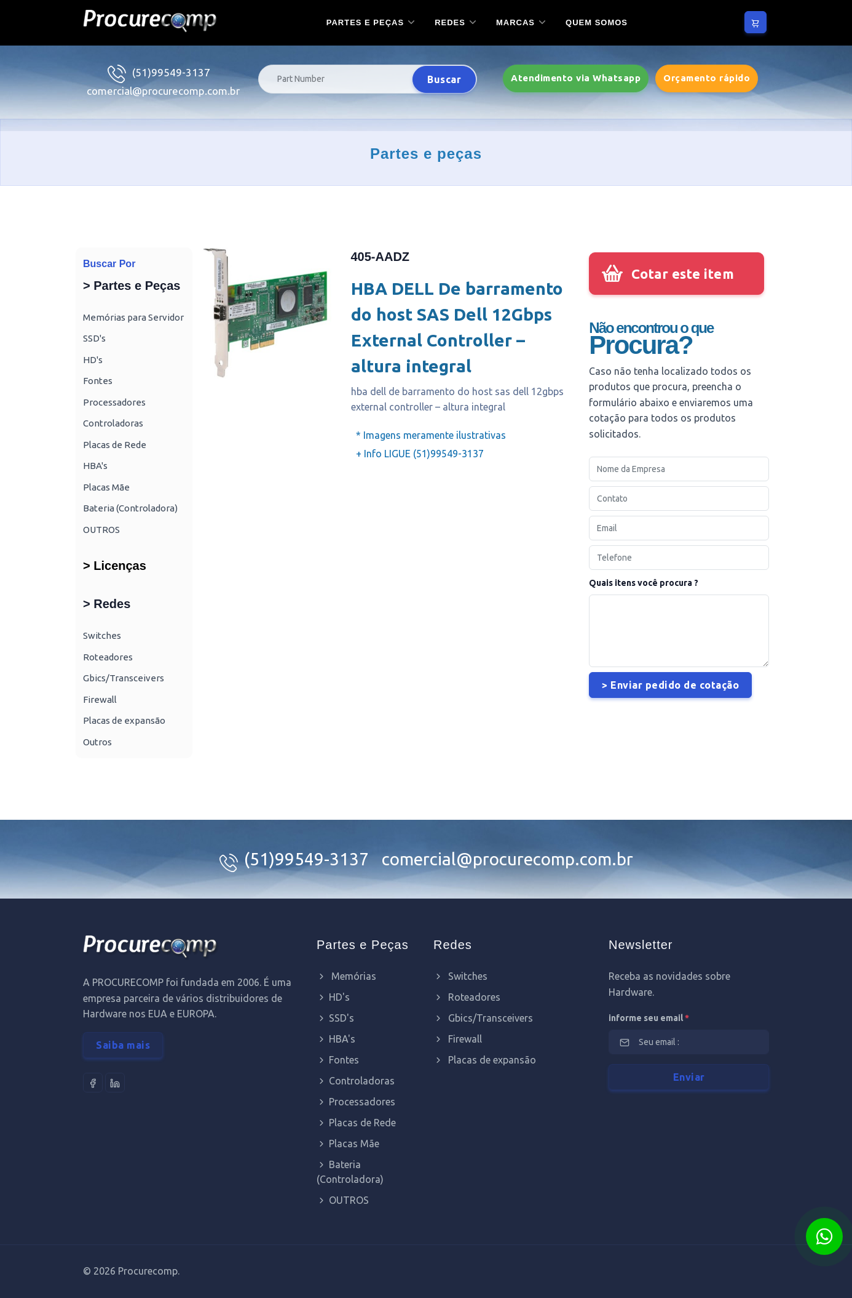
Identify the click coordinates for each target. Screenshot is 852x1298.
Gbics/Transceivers (123, 678)
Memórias (346, 976)
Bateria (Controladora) (130, 508)
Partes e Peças (365, 22)
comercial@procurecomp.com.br (163, 91)
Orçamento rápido (706, 78)
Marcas (515, 22)
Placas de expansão (124, 720)
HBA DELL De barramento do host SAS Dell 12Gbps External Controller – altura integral (457, 327)
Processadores (114, 402)
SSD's (94, 338)
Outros (97, 742)
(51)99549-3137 (171, 72)
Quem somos (597, 22)
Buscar (444, 79)
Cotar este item (683, 273)
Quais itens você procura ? (643, 583)
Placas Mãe (106, 487)
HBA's (95, 465)
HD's (93, 360)
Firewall (100, 699)
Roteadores (108, 657)
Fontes (97, 380)
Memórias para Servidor (133, 317)
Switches (102, 635)
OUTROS (101, 529)
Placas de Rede (114, 444)
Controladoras (113, 423)
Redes (450, 22)
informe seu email (649, 1018)
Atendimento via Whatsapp (576, 78)
